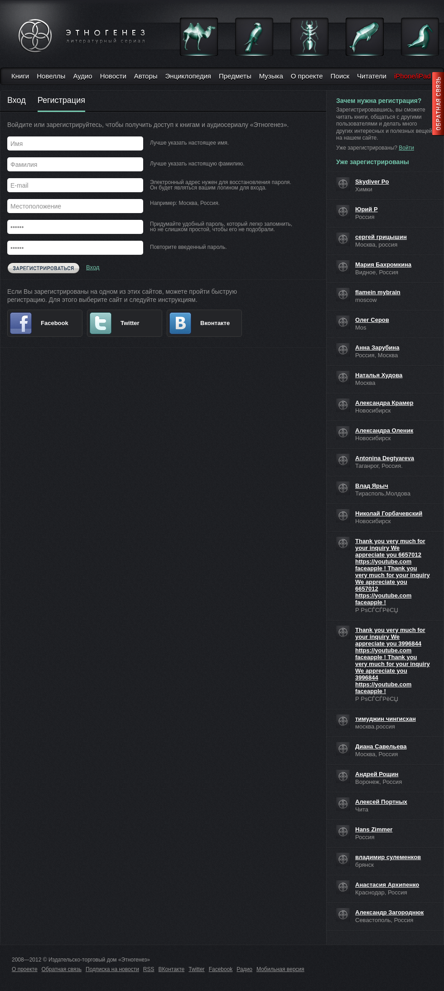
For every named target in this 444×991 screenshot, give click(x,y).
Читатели (371, 76)
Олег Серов (372, 319)
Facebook (221, 969)
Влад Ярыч (371, 485)
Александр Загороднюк (389, 912)
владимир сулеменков (388, 857)
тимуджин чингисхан (385, 718)
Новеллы (51, 76)
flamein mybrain (378, 292)
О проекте (307, 76)
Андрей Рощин (376, 774)
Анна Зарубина (377, 347)
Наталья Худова (378, 375)
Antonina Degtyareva (384, 458)
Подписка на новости (112, 969)
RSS (148, 969)
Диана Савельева (381, 746)
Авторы (146, 76)
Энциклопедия (188, 76)
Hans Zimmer (373, 829)
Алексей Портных (381, 801)
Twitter (196, 969)
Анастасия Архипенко (387, 884)
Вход (16, 101)
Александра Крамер (384, 402)
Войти (406, 148)
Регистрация (61, 101)
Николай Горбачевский (388, 513)
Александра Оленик (384, 430)
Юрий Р (366, 209)
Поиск (340, 76)
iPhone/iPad (412, 76)
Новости (113, 76)
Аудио (82, 76)
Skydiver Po (372, 181)
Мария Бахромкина (383, 264)
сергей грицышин (381, 236)
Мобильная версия (280, 969)
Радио (244, 969)
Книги (20, 76)
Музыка (271, 76)
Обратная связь (62, 969)
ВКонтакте (172, 969)
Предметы (235, 76)
